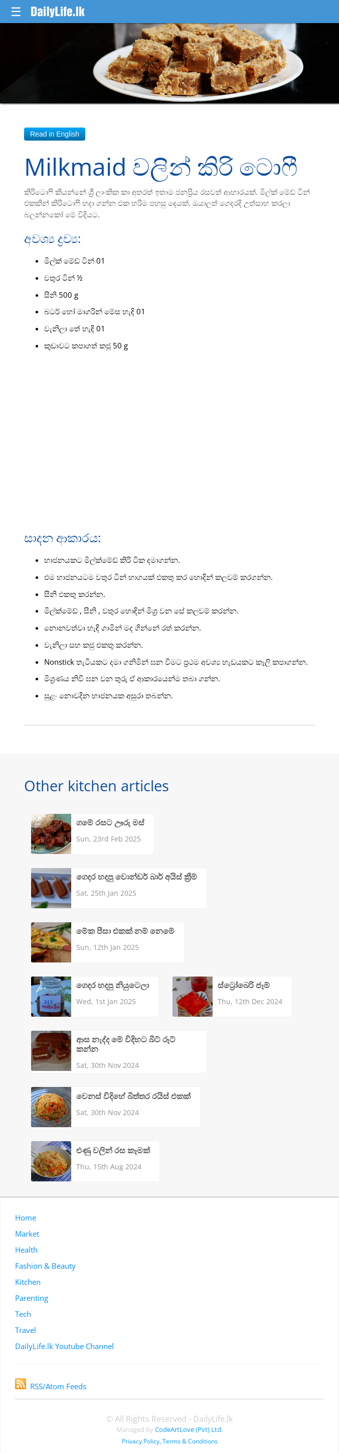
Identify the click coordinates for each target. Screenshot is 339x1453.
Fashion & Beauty (45, 1266)
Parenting (31, 1298)
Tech (23, 1314)
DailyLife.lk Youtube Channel (64, 1346)
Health (26, 1250)
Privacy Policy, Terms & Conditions (170, 1441)
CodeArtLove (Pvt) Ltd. (189, 1429)
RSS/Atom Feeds (50, 1386)
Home (25, 1218)
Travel (25, 1330)
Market (27, 1234)
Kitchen (28, 1282)
